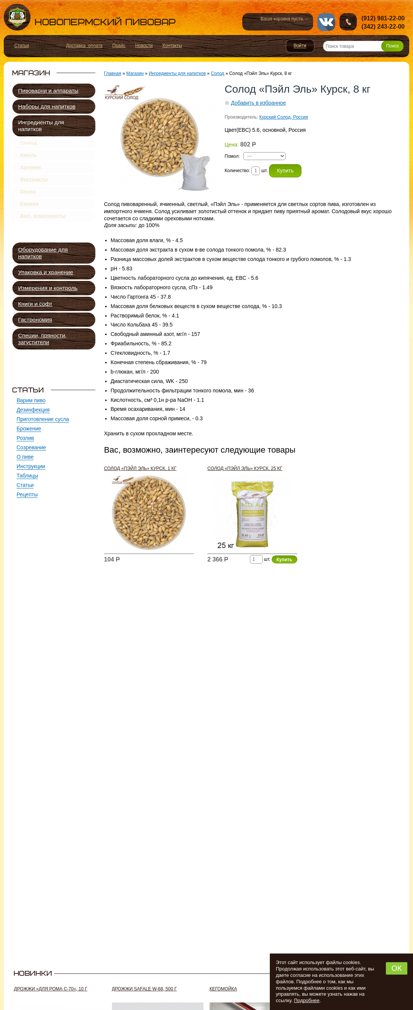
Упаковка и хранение (45, 272)
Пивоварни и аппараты (48, 90)
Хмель (28, 159)
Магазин (135, 73)
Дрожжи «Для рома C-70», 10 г (50, 989)
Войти (300, 46)
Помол (232, 156)
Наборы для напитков (46, 106)
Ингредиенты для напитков (41, 125)
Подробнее (306, 1000)
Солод (28, 144)
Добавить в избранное (258, 103)
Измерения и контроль (48, 288)
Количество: (238, 170)
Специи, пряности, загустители (42, 338)
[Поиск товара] (363, 46)
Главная (112, 73)
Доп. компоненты (43, 232)
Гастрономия (35, 319)
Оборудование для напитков (43, 252)
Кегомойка (223, 989)
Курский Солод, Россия (283, 117)
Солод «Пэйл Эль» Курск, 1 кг (140, 468)
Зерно (28, 203)
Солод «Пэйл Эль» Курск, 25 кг (244, 468)
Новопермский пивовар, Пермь (90, 17)
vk (326, 22)
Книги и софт (35, 304)
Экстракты (34, 188)
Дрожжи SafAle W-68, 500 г (144, 989)
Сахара (29, 218)
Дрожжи (30, 174)
